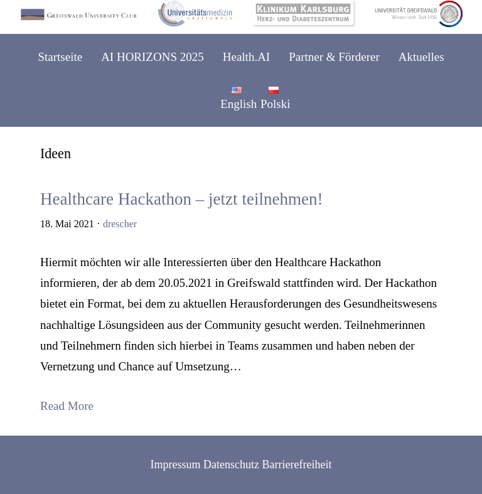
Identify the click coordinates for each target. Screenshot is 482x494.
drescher (120, 223)
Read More (67, 405)
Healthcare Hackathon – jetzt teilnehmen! (181, 199)
